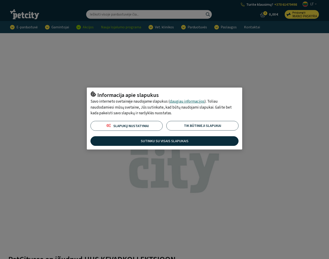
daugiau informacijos (187, 101)
